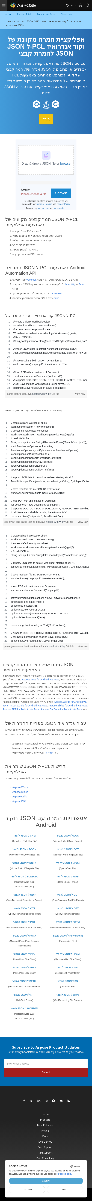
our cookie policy (64, 1174)
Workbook (31, 279)
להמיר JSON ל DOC (68, 835)
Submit (46, 1072)
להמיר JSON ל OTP (24, 908)
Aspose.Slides (20, 792)
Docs (45, 1136)
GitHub (55, 393)
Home (45, 1114)
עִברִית (71, 5)
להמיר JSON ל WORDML (24, 1008)
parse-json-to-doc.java (19, 393)
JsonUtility (70, 284)
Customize (27, 1189)
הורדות (49, 752)
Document (56, 293)
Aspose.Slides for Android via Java (68, 705)
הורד (46, 119)
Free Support (45, 1147)
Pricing (45, 1130)
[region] (46, 354)
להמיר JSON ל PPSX (24, 967)
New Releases (45, 1125)
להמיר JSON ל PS (68, 981)
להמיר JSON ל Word (67, 994)
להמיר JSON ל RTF (24, 994)
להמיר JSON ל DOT (68, 849)
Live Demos (45, 1141)
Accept (46, 1181)
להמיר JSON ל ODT (68, 894)
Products (45, 1119)
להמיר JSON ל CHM (24, 835)
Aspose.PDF (19, 801)
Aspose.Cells (19, 796)
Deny (64, 1189)
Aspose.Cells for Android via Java (28, 705)
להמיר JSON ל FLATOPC (24, 876)
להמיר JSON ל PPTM (24, 981)
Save (81, 284)
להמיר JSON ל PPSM (68, 953)
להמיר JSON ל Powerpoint (67, 935)
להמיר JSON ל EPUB (68, 862)
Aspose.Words (20, 787)
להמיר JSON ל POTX (24, 935)
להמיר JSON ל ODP (24, 894)
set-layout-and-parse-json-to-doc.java (25, 521)
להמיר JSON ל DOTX (24, 862)
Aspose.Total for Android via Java (40, 679)
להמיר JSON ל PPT (68, 967)
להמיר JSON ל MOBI (67, 876)
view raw (80, 393)
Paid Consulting (45, 1158)
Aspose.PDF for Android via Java (21, 709)
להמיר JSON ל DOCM (24, 849)
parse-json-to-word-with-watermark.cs (25, 646)
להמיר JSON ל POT (24, 921)
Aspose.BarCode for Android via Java (61, 709)
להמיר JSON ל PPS (24, 953)
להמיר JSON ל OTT (68, 908)
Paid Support (45, 1152)
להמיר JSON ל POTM (68, 921)
